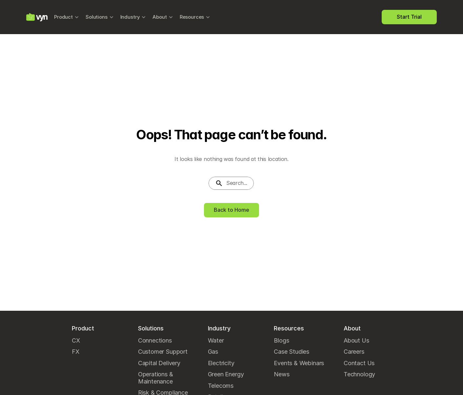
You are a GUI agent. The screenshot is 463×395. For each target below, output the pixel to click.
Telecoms (221, 385)
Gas (213, 351)
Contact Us (359, 363)
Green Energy (226, 374)
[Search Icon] (231, 183)
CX (76, 340)
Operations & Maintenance (156, 378)
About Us (356, 340)
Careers (354, 351)
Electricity (221, 363)
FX (75, 351)
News (281, 374)
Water (216, 340)
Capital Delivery (159, 363)
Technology (359, 374)
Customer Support (163, 351)
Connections (155, 340)
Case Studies (291, 351)
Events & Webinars (299, 363)
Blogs (281, 340)
